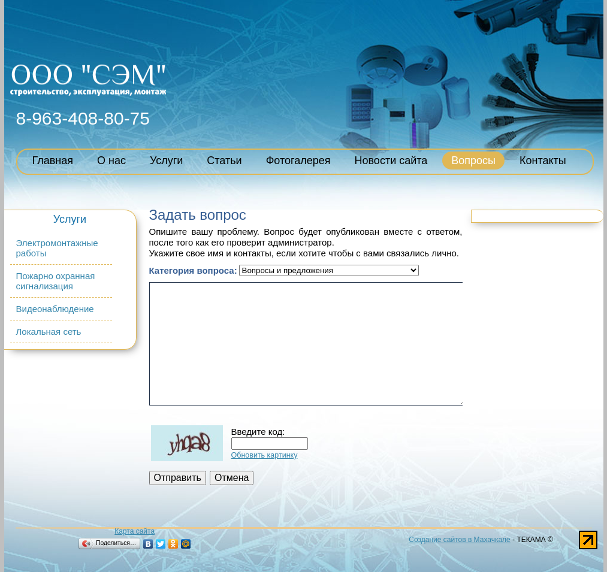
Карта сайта (134, 531)
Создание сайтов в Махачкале (459, 539)
